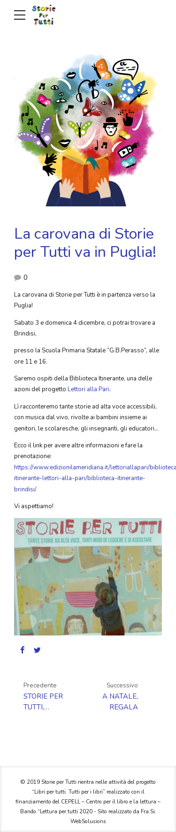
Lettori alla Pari (88, 389)
